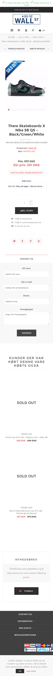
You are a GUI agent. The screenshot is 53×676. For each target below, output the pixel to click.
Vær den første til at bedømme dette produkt (27, 142)
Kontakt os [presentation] (26, 259)
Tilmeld (28, 591)
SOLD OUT (26, 402)
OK (20, 671)
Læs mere (31, 671)
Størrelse (26, 181)
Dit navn (26, 268)
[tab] (26, 259)
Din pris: (19, 165)
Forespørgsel (26, 309)
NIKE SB (32, 148)
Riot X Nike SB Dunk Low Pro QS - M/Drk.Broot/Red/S (27, 512)
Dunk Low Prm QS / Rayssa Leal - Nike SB (27, 437)
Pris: (20, 161)
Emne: (26, 295)
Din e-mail (26, 282)
